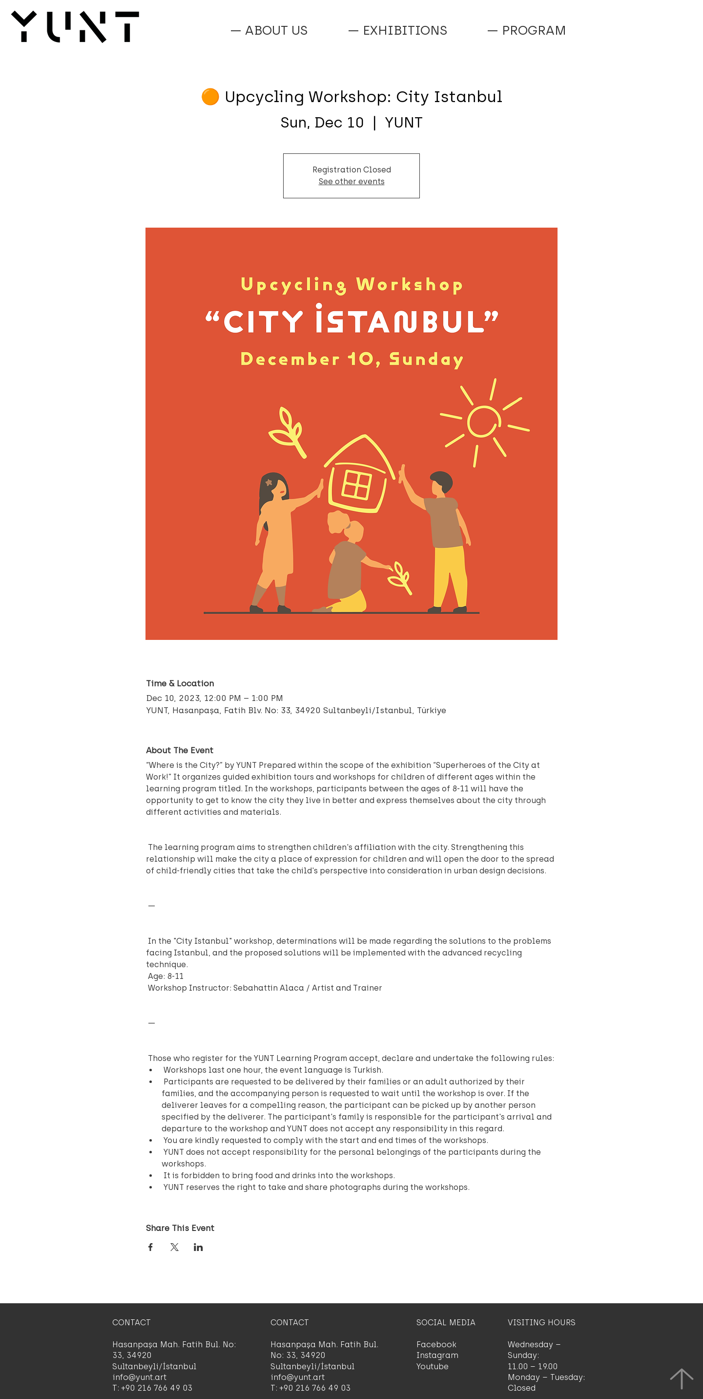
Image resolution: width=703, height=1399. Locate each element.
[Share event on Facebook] (150, 1247)
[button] (526, 30)
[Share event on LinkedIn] (198, 1247)
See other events (352, 181)
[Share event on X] (174, 1247)
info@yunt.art (139, 1377)
